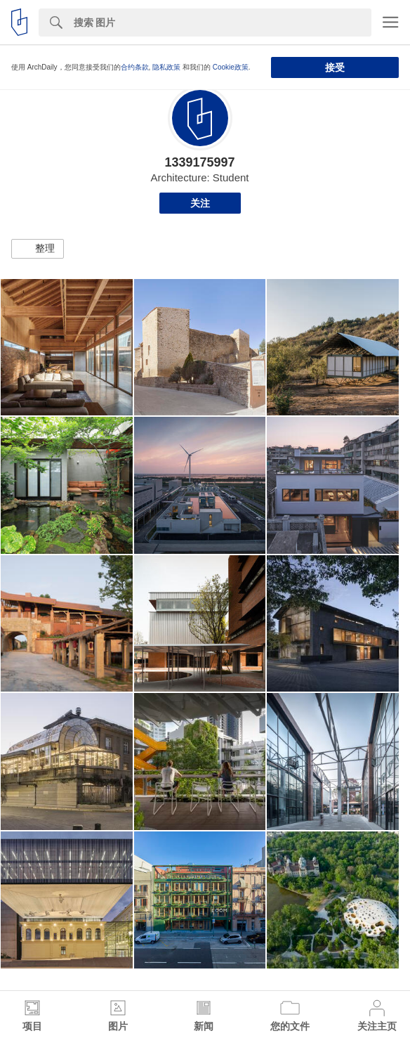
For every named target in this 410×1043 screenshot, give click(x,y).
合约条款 (135, 67)
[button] (37, 249)
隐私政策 (166, 67)
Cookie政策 (231, 67)
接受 (335, 67)
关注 (200, 203)
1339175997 (199, 162)
